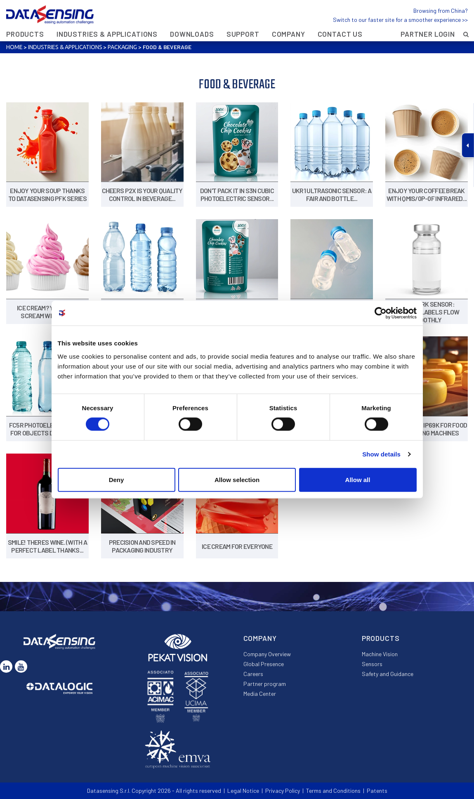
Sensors (372, 663)
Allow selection (237, 479)
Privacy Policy (282, 790)
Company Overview (267, 653)
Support (242, 34)
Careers (253, 673)
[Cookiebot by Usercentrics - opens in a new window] (380, 313)
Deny (116, 479)
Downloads (192, 34)
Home (14, 47)
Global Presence (263, 663)
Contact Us (340, 34)
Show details (381, 454)
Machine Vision (380, 653)
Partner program (264, 683)
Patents (377, 790)
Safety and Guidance (387, 673)
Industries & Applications (107, 34)
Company (288, 34)
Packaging (122, 47)
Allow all (357, 479)
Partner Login (428, 34)
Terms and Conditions (333, 790)
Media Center (259, 693)
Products (25, 34)
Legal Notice (243, 790)
